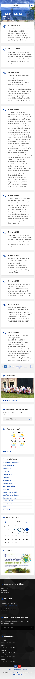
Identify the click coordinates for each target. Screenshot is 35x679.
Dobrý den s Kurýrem (9, 486)
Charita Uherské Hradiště (10, 492)
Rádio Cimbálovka (8, 507)
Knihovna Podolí (7, 474)
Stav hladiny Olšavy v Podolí (11, 462)
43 (31, 366)
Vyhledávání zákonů (8, 504)
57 (17, 368)
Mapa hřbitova (7, 471)
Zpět (9, 18)
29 (25, 366)
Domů (5, 18)
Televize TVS (6, 489)
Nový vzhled (19, 674)
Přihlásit (25, 670)
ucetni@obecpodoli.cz (11, 607)
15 (19, 366)
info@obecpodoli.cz (11, 605)
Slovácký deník (7, 483)
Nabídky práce (7, 477)
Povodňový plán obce (9, 465)
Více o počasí (7, 451)
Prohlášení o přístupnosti (23, 672)
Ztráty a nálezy (7, 480)
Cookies (15, 672)
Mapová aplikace (8, 510)
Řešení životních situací (9, 498)
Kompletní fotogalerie (10, 400)
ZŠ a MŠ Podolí (7, 468)
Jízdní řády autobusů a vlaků (11, 495)
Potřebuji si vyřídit (8, 501)
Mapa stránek (17, 670)
